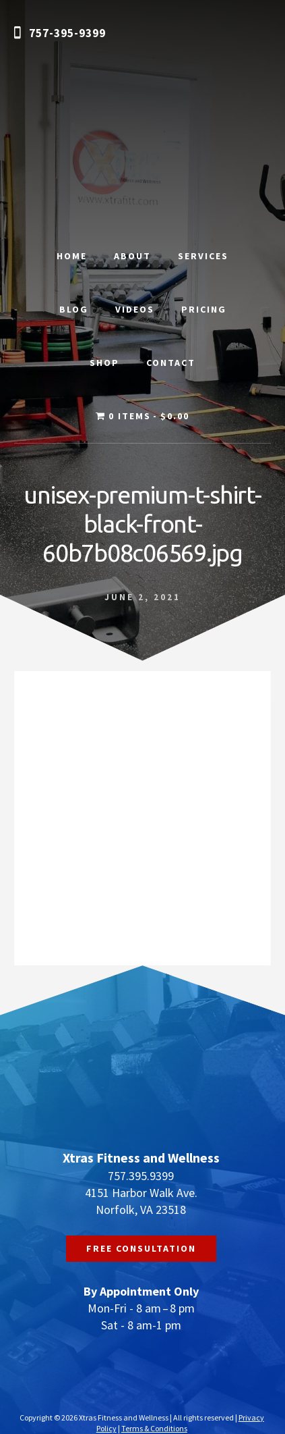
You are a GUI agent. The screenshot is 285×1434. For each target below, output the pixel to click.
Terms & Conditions (154, 1428)
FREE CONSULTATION (141, 1248)
